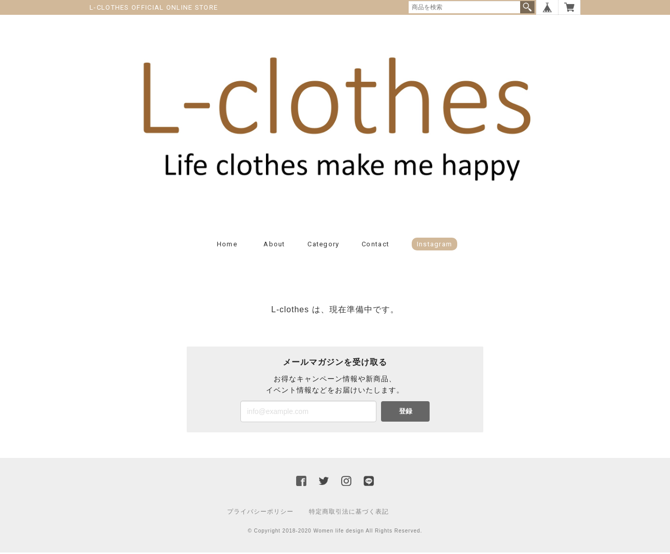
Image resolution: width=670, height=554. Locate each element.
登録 (405, 413)
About (274, 245)
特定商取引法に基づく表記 (349, 513)
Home (227, 245)
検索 (527, 7)
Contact (375, 245)
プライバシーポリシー (260, 513)
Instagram (435, 245)
